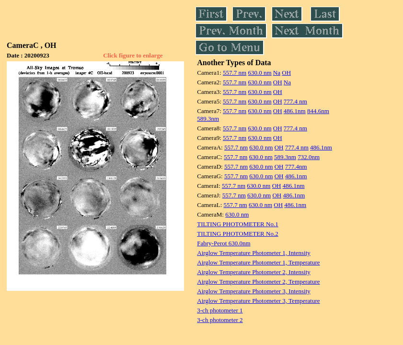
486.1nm (295, 111)
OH (286, 72)
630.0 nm (259, 72)
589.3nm (208, 118)
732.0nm (309, 157)
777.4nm (296, 166)
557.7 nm (234, 72)
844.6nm (318, 111)
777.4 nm (295, 101)
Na (276, 72)
